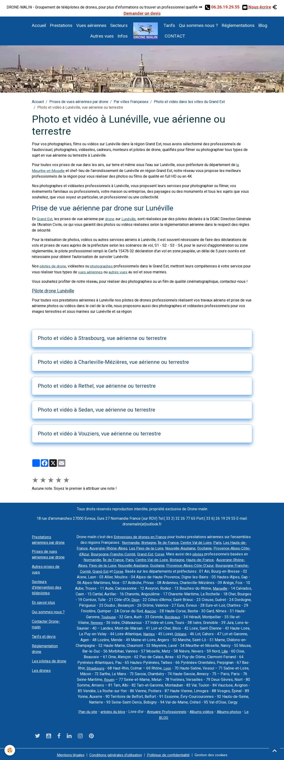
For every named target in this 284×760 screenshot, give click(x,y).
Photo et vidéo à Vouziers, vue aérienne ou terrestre (99, 433)
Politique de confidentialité (169, 753)
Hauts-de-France (203, 559)
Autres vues (102, 36)
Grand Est (45, 219)
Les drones (41, 670)
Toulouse (114, 616)
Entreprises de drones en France (140, 536)
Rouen (109, 678)
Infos (122, 36)
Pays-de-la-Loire (102, 564)
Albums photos (230, 710)
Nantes (149, 633)
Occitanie (210, 547)
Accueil (39, 25)
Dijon (159, 599)
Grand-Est (151, 553)
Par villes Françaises (131, 101)
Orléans (180, 633)
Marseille (228, 587)
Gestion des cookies (213, 753)
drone (110, 219)
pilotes (205, 553)
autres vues (119, 272)
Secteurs (119, 25)
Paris (217, 542)
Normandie (130, 542)
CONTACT (174, 36)
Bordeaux (178, 616)
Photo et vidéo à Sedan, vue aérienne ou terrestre (96, 409)
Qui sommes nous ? (198, 25)
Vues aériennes (91, 25)
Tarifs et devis (44, 636)
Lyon (167, 667)
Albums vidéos (202, 710)
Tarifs (169, 25)
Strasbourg (95, 667)
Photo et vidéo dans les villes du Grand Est (189, 101)
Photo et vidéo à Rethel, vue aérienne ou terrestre (97, 385)
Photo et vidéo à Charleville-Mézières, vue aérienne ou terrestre (113, 362)
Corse (166, 553)
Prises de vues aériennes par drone (78, 101)
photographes (102, 266)
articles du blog (111, 710)
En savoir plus (43, 602)
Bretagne (147, 542)
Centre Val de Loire (196, 542)
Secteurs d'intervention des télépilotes (46, 587)
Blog (262, 25)
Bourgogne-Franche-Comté (119, 553)
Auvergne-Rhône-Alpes (111, 547)
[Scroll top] (274, 750)
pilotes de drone (53, 266)
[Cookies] (10, 750)
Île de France (167, 542)
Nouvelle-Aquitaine (185, 547)
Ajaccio (168, 610)
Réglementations (238, 25)
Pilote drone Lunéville (53, 290)
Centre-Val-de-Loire (154, 559)
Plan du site (86, 710)
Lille (224, 650)
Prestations (61, 25)
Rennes (96, 621)
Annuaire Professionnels (166, 710)
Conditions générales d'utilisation (114, 753)
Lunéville (129, 219)
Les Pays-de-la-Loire (150, 547)
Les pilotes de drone (49, 661)
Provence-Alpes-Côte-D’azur (191, 564)
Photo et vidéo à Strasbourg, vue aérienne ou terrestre (102, 338)
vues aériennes (90, 272)
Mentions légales (68, 753)
